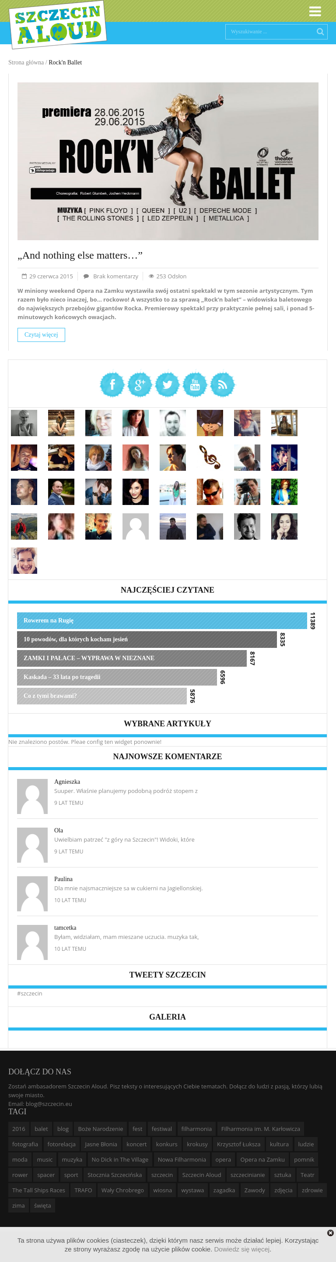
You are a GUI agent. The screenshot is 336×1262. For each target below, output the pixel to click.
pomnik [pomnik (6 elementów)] (304, 1159)
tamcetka (65, 927)
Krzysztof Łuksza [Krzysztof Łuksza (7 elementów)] (238, 1144)
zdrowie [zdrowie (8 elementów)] (312, 1190)
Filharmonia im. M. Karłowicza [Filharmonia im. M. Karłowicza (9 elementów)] (261, 1129)
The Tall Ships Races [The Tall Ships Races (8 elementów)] (38, 1190)
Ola (58, 830)
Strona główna (26, 62)
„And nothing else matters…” (80, 255)
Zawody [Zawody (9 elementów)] (255, 1190)
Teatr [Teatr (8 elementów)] (308, 1175)
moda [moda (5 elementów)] (20, 1159)
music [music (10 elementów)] (44, 1159)
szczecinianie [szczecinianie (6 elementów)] (248, 1175)
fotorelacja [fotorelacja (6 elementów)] (62, 1144)
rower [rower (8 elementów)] (20, 1175)
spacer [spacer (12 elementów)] (46, 1175)
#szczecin (29, 993)
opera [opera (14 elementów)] (223, 1159)
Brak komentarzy (115, 276)
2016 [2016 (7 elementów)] (18, 1129)
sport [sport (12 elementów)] (71, 1175)
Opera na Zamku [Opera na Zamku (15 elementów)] (263, 1159)
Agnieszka (67, 782)
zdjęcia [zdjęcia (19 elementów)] (283, 1190)
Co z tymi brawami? (50, 696)
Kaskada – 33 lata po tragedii (62, 677)
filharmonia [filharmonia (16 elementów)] (197, 1129)
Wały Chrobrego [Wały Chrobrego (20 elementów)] (123, 1190)
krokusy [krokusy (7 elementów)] (197, 1144)
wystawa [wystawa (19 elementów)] (193, 1190)
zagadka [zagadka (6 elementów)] (224, 1190)
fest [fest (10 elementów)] (138, 1129)
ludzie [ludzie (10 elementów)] (306, 1144)
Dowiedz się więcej (242, 1249)
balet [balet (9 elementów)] (41, 1129)
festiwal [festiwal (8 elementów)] (162, 1129)
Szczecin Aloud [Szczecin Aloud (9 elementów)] (201, 1175)
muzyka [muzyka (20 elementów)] (72, 1159)
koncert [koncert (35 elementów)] (136, 1144)
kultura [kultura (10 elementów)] (279, 1144)
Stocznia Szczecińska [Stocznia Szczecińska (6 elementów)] (115, 1175)
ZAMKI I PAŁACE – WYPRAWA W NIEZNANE (89, 658)
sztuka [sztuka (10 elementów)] (282, 1175)
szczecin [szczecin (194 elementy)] (162, 1175)
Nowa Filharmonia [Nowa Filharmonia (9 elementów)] (182, 1159)
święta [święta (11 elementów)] (42, 1205)
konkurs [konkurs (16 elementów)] (167, 1144)
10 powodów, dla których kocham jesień (76, 639)
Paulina (63, 879)
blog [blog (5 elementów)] (63, 1129)
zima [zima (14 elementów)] (18, 1205)
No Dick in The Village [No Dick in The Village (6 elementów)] (120, 1159)
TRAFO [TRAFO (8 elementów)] (83, 1190)
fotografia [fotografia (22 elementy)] (25, 1144)
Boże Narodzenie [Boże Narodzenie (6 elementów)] (100, 1129)
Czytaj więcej (41, 334)
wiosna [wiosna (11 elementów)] (163, 1190)
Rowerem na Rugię (49, 620)
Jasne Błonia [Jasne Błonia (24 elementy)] (101, 1144)
